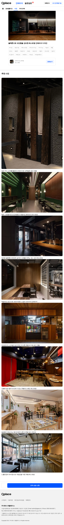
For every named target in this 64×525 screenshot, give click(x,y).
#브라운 (47, 51)
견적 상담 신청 (35, 485)
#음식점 (17, 47)
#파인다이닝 (32, 47)
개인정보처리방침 (19, 500)
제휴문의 (47, 3)
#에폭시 (25, 54)
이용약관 (10, 500)
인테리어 (19, 3)
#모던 (10, 51)
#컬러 (40, 51)
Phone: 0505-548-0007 (48, 508)
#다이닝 (41, 47)
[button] (60, 80)
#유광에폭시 (38, 54)
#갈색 (53, 51)
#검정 (28, 51)
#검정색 (34, 51)
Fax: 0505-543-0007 (6, 511)
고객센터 (3, 500)
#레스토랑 (24, 47)
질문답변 (29, 3)
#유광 (31, 54)
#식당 (10, 47)
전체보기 (50, 61)
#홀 (52, 47)
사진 (15, 8)
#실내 (47, 47)
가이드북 (22, 8)
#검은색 (22, 51)
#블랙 (16, 51)
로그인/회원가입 (56, 3)
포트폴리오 (9, 8)
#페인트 (18, 54)
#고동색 (11, 54)
